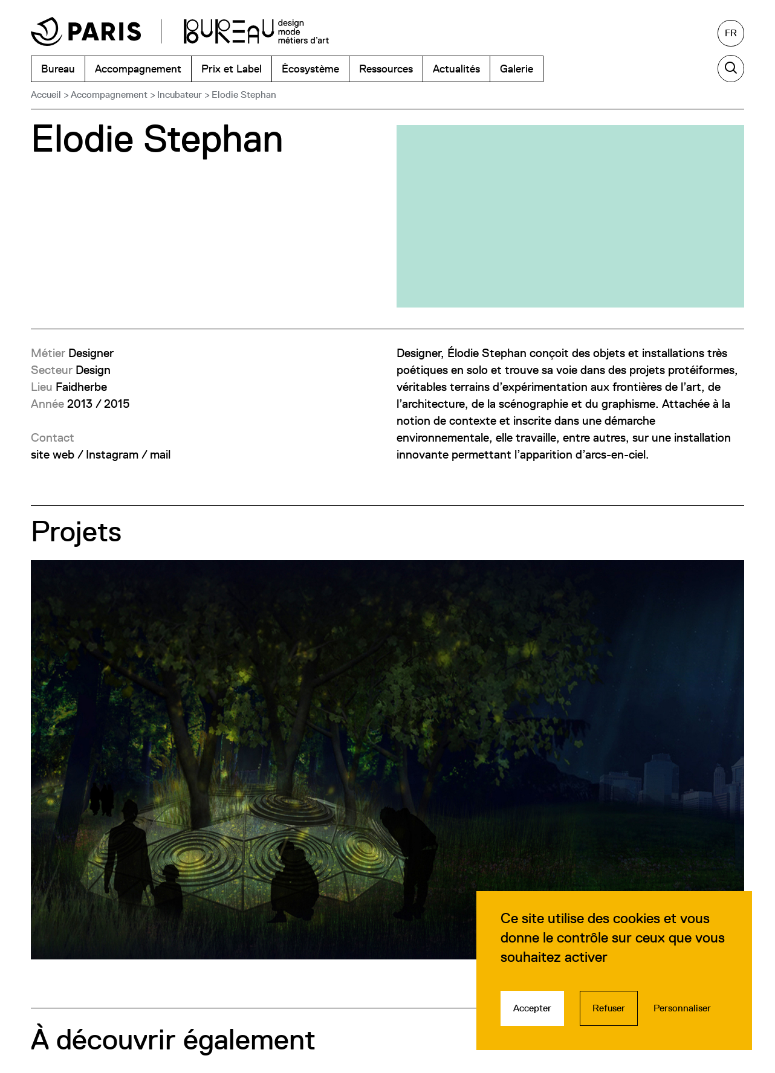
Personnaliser (682, 1008)
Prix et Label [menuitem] (231, 68)
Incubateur (179, 94)
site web (52, 454)
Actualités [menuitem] (456, 68)
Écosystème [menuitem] (310, 68)
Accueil (46, 94)
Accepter (532, 1008)
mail (160, 454)
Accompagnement (109, 94)
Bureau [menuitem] (58, 68)
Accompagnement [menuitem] (138, 68)
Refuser (608, 1008)
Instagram (112, 454)
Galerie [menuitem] (516, 68)
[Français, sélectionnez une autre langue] (731, 33)
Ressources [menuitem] (386, 68)
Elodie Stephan (244, 94)
